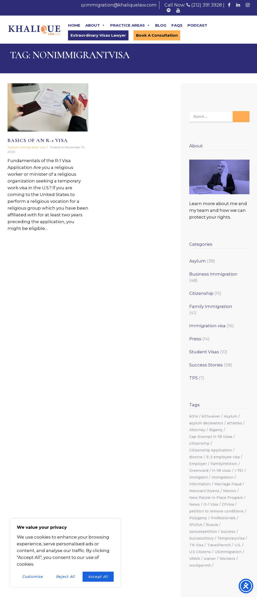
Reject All (65, 576)
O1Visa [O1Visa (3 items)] (228, 504)
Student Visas (204, 351)
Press (195, 338)
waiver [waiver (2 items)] (210, 558)
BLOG (160, 25)
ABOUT (95, 25)
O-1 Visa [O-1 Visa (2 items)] (211, 504)
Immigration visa (32, 147)
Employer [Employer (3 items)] (198, 463)
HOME (74, 25)
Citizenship (201, 293)
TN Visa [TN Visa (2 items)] (196, 545)
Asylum (13, 147)
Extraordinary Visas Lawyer (98, 35)
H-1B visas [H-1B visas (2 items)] (221, 470)
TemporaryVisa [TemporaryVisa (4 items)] (230, 538)
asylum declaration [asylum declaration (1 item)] (206, 423)
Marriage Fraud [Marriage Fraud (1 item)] (227, 484)
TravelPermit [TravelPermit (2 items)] (219, 545)
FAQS (176, 25)
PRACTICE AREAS (130, 25)
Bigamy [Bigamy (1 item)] (216, 430)
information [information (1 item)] (200, 484)
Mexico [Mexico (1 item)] (229, 491)
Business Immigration (213, 274)
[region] (65, 553)
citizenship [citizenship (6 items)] (199, 443)
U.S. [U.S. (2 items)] (237, 545)
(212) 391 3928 (206, 5)
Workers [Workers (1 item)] (227, 558)
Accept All (98, 576)
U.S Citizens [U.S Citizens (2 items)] (200, 552)
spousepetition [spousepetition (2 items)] (203, 531)
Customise (32, 576)
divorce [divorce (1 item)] (196, 457)
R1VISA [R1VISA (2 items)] (195, 524)
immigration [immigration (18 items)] (222, 477)
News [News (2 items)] (194, 504)
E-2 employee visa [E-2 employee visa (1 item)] (223, 457)
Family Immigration (210, 306)
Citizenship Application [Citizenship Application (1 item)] (210, 450)
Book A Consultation (157, 35)
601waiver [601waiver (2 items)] (211, 416)
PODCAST (197, 25)
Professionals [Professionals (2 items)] (223, 518)
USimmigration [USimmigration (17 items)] (228, 552)
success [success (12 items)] (228, 531)
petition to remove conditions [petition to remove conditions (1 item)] (216, 511)
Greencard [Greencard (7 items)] (198, 470)
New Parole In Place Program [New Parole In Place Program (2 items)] (216, 497)
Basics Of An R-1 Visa (38, 140)
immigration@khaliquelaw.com (121, 5)
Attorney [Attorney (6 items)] (197, 430)
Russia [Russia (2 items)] (212, 524)
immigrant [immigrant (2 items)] (198, 477)
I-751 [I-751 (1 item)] (239, 470)
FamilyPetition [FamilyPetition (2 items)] (224, 463)
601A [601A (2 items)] (193, 416)
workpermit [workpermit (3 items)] (200, 565)
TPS (193, 377)
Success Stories (206, 364)
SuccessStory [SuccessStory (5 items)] (201, 538)
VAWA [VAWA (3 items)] (194, 558)
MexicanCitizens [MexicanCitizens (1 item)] (204, 491)
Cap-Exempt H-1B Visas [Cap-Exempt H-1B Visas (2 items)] (210, 436)
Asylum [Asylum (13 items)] (230, 416)
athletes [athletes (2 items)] (234, 423)
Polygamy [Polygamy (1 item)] (198, 518)
